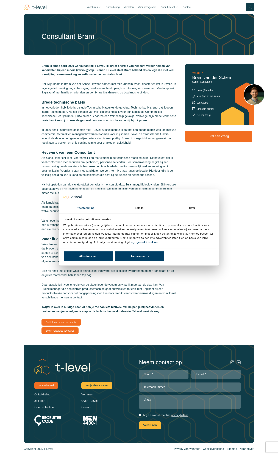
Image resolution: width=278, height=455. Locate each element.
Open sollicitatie (44, 407)
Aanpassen (139, 256)
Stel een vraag (219, 136)
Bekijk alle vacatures (97, 385)
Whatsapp (202, 102)
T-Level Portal (46, 385)
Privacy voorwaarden (187, 448)
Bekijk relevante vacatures (60, 330)
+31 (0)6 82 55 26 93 (208, 96)
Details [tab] (139, 207)
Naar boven (247, 448)
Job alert (39, 400)
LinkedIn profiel (205, 108)
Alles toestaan (88, 256)
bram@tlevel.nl (205, 90)
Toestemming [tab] (85, 207)
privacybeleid (179, 415)
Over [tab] (192, 207)
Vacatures (92, 7)
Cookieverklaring (213, 448)
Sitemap (232, 448)
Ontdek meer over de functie (61, 322)
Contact (187, 7)
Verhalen (129, 7)
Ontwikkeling (112, 7)
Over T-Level (168, 7)
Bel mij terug (204, 115)
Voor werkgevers (147, 7)
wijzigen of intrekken (144, 242)
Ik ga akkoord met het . (165, 415)
